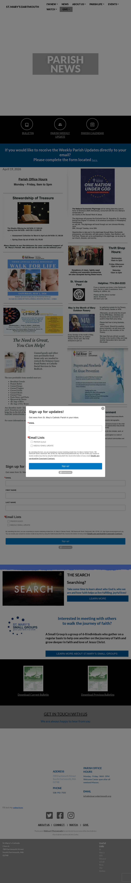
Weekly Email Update (43, 446)
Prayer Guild (40, 442)
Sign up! (65, 466)
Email (31, 423)
